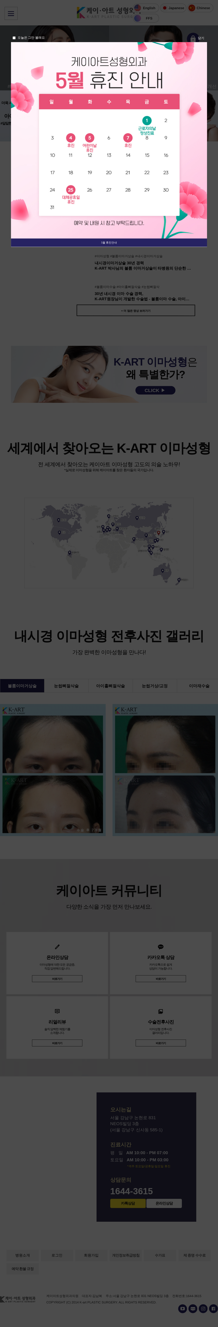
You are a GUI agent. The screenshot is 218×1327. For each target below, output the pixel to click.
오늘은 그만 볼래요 (31, 37)
